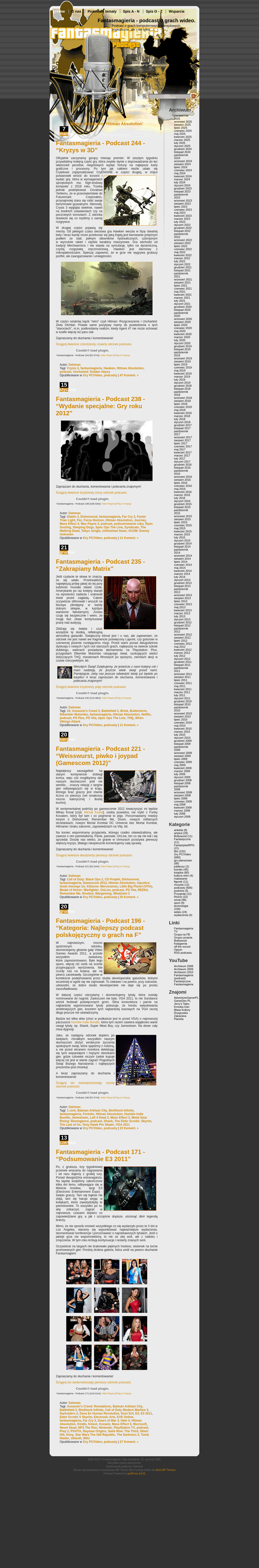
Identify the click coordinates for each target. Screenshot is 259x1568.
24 (68, 711)
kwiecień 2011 (183, 689)
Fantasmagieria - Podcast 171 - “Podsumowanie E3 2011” (100, 1155)
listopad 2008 (182, 783)
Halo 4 (125, 1420)
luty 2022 (179, 261)
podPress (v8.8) (136, 1473)
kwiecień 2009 (183, 768)
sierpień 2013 (182, 598)
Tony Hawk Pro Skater (98, 1124)
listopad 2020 (182, 309)
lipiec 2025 (180, 127)
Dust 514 (127, 1413)
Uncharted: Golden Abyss (91, 372)
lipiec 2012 (180, 640)
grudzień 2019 (183, 346)
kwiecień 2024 (183, 176)
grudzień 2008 (183, 780)
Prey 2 (64, 1431)
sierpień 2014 (182, 558)
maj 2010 (179, 725)
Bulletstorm (138, 711)
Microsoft (140, 1424)
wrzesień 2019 (183, 358)
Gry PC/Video (92, 375)
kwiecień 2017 (183, 452)
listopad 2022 (182, 230)
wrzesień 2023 (183, 200)
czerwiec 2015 (183, 525)
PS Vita (91, 718)
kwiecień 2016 (183, 491)
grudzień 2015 (183, 504)
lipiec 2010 (180, 719)
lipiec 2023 (180, 206)
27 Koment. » (129, 1442)
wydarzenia (181, 915)
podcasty (110, 375)
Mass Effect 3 (69, 524)
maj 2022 (179, 252)
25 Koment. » (129, 897)
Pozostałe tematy (102, 11)
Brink (124, 711)
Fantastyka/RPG (184, 845)
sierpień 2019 (182, 361)
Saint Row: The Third (123, 1431)
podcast (65, 372)
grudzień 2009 (183, 740)
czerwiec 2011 (183, 683)
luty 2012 (179, 655)
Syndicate (131, 527)
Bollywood (180, 836)
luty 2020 (179, 340)
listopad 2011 (182, 664)
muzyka (179, 884)
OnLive (105, 890)
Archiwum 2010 (183, 972)
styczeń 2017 (182, 461)
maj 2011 (179, 686)
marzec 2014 (182, 573)
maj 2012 (179, 646)
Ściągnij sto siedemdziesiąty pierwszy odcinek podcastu (93, 1382)
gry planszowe (183, 860)
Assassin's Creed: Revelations (89, 1406)
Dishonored (88, 516)
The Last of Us (70, 1124)
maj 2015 (179, 528)
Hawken (109, 368)
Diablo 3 (73, 516)
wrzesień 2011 (183, 674)
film (176, 851)
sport (177, 902)
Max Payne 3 (90, 524)
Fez (79, 520)
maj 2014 (179, 567)
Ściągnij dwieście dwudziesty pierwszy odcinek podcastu (94, 855)
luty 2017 (179, 458)
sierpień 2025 (182, 124)
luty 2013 (179, 616)
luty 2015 (179, 537)
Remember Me (70, 893)
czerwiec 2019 (183, 367)
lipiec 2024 (180, 167)
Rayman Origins (94, 1431)
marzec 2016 (182, 494)
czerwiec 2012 (183, 643)
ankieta (178, 830)
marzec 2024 (182, 179)
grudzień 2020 (183, 306)
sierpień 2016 (182, 479)
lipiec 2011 (180, 680)
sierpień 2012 (182, 637)
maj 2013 (179, 607)
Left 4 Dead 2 (99, 1117)
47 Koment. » (129, 375)
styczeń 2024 (182, 185)
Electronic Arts (104, 1417)
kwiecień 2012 (183, 649)
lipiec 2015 (180, 522)
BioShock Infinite (121, 1110)
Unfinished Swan (114, 531)
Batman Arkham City (92, 1110)
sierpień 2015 (182, 519)
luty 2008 (179, 813)
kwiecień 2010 (183, 728)
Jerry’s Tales (181, 1003)
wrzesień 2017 (183, 437)
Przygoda (180, 893)
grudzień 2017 (183, 425)
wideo (177, 911)
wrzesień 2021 (183, 279)
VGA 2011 (123, 1124)
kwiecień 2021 (183, 294)
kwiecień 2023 (183, 215)
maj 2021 (179, 291)
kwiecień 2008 (183, 807)
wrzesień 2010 (183, 713)
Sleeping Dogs (83, 527)
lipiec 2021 (180, 285)
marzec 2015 (182, 534)
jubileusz (179, 866)
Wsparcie (176, 11)
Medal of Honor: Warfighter (79, 890)
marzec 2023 (182, 218)
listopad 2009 (182, 743)
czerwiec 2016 (183, 485)
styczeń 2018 (182, 422)
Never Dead (68, 1427)
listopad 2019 (182, 349)
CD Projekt (112, 879)
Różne (178, 896)
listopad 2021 (182, 270)
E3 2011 (146, 1413)
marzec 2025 (182, 139)
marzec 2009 (182, 771)
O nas (76, 11)
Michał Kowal (93, 812)
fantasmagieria (91, 368)
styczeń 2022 (182, 264)
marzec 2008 (182, 810)
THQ (130, 718)
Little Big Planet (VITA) (136, 886)
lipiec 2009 (180, 758)
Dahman (74, 364)
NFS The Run (87, 1427)
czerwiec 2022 (183, 249)
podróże (179, 890)
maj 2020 (179, 331)
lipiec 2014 (180, 561)
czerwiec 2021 (183, 288)
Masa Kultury (182, 1009)
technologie (181, 905)
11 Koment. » (129, 538)
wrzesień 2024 (183, 161)
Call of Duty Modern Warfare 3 (126, 1410)
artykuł (178, 833)
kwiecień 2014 (183, 570)
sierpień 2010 (182, 716)
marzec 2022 (182, 258)
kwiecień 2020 (183, 334)
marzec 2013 (182, 613)
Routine (88, 893)
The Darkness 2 (128, 1434)
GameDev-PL (182, 1000)
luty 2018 (179, 419)
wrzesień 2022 (183, 240)
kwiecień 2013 (183, 610)
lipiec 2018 (180, 403)
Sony (69, 1434)
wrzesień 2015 (183, 516)
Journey (140, 520)
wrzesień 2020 (183, 318)
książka (178, 872)
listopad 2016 (182, 467)
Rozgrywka (181, 1012)
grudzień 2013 (183, 582)
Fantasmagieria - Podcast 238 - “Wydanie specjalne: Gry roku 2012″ (100, 406)
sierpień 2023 (182, 203)
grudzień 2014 (183, 543)
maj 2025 (179, 133)
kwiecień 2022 (183, 255)
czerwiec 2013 (183, 604)
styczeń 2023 (182, 224)
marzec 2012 (182, 652)
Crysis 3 (73, 368)
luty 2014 (179, 576)
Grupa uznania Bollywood (183, 939)
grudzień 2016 (183, 464)
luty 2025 (179, 142)
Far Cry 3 (128, 516)
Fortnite (88, 1114)
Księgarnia (180, 943)
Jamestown (80, 1117)
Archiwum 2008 (183, 966)
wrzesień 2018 (183, 397)
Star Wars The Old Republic (95, 1434)
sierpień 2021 (182, 282)
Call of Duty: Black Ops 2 (85, 879)
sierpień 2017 (182, 440)
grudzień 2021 (183, 267)
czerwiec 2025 (183, 130)
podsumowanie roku (129, 524)
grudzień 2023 (183, 188)
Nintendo (105, 1427)
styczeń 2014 (182, 579)
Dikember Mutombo (74, 714)
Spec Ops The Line (109, 527)
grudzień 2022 (183, 227)
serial (177, 899)
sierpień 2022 (182, 243)
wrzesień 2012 (183, 634)
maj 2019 (179, 370)
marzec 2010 (182, 731)
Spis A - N (131, 11)
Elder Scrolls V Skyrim (76, 1417)
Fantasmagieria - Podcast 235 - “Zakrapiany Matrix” (100, 565)
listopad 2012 (182, 625)
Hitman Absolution (130, 368)
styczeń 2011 (182, 698)
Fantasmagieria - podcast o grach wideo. (147, 20)
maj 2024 (179, 173)
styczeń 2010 (182, 737)
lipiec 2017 (180, 443)
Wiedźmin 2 (121, 893)
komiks (178, 869)
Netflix (146, 714)
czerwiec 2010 (183, 722)
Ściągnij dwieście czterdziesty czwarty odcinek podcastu (94, 344)
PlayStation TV (124, 1427)
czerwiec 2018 (183, 406)
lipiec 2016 (180, 482)
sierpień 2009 (182, 755)
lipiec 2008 (180, 798)
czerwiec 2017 (183, 446)
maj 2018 (179, 409)
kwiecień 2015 (183, 531)
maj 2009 (179, 765)
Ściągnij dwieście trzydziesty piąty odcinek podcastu (91, 687)
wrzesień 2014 (183, 555)
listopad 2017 (182, 428)
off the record (182, 946)
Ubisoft (76, 1438)
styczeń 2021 (182, 303)
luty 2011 (179, 695)
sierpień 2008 (182, 795)
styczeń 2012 (182, 658)
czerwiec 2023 (183, 209)
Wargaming (103, 893)
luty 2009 (179, 774)
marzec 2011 (182, 692)
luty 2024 (179, 182)
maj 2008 (179, 804)
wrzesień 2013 (183, 595)
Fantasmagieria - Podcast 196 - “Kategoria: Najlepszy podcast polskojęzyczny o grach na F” (100, 927)
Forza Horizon (94, 520)
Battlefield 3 (110, 711)
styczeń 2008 (182, 816)
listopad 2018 (182, 388)
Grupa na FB (182, 934)
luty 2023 (179, 221)
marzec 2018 (182, 416)
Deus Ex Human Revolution (99, 1413)
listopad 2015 (182, 507)
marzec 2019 (182, 376)
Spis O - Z (154, 11)
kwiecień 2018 (183, 413)
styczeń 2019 (182, 382)
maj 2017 (179, 449)
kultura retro (181, 875)
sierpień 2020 (182, 321)
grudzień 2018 (183, 385)
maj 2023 (179, 212)
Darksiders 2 (69, 1413)
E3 (137, 1413)
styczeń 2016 (182, 501)
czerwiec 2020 (183, 328)
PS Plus (78, 718)
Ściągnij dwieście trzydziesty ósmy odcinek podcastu (91, 492)
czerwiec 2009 (183, 762)
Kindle (82, 1424)
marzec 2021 (182, 297)
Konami (104, 1424)
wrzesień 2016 (183, 476)
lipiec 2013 (180, 601)
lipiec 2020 (180, 324)
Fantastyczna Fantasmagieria (183, 983)
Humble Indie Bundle (85, 1022)
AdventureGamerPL (186, 997)
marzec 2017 (182, 455)
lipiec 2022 (180, 246)
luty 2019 (179, 379)
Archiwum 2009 (183, 969)
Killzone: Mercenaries (102, 886)
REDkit (143, 890)
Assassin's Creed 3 (86, 711)
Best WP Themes (166, 1470)
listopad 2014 (182, 546)
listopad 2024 (182, 152)
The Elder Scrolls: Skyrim (133, 1121)
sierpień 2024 (182, 164)
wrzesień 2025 (183, 121)
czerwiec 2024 (183, 170)
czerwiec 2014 (183, 564)
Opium (178, 949)
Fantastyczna (182, 839)
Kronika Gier (181, 1006)
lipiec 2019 (180, 364)
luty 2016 (179, 497)
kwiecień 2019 (183, 373)
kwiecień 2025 (183, 136)
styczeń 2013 (182, 619)
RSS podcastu (183, 952)
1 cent (71, 1110)
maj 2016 (179, 488)
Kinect (93, 1424)
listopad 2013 (182, 585)
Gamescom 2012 (95, 883)
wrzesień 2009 (183, 752)
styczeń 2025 (182, 145)
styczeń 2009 (182, 777)
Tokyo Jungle (90, 531)
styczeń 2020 (182, 343)
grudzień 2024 (183, 148)
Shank (108, 1121)
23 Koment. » (129, 1128)
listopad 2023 (182, 191)
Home (60, 11)
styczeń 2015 (182, 540)
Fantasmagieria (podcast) (183, 977)
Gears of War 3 (108, 1420)
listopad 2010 (182, 704)
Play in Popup (122, 355)
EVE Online (125, 1417)
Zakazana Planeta (180, 1017)
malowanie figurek (180, 880)
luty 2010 (179, 734)
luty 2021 (179, 300)
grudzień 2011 (183, 661)
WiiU (86, 1438)
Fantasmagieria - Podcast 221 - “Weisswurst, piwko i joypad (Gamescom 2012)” (100, 755)
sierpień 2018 (182, 400)
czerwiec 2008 (183, 801)
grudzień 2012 (183, 622)
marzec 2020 (182, 337)
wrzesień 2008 (183, 792)
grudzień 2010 (183, 701)
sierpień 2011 (182, 677)
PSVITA (76, 1431)
